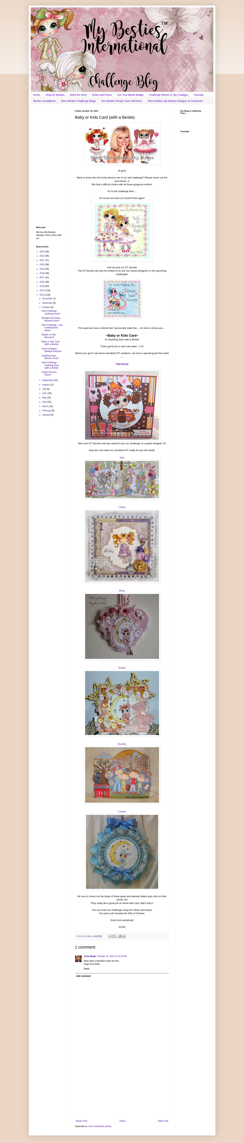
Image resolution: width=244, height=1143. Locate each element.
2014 (42, 290)
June (44, 393)
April (44, 402)
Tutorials (199, 94)
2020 (42, 264)
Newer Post (81, 1121)
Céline (122, 507)
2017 (42, 277)
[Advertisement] (122, 1089)
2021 (42, 260)
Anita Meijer (90, 956)
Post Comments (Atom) (100, 1126)
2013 (42, 295)
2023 (42, 251)
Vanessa (122, 364)
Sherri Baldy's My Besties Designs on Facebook (175, 100)
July (44, 389)
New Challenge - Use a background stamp (52, 328)
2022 (42, 256)
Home (36, 94)
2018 (42, 273)
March (45, 406)
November (47, 303)
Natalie (122, 667)
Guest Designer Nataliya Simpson (52, 350)
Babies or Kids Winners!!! (49, 335)
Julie (122, 457)
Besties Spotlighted (44, 100)
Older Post (163, 1121)
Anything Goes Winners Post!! (50, 357)
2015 (42, 286)
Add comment (83, 976)
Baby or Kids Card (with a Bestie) (50, 343)
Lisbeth (122, 811)
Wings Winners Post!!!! (49, 373)
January (46, 415)
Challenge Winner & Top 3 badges (168, 94)
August (46, 384)
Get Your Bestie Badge (130, 94)
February (47, 410)
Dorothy (122, 744)
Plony (122, 590)
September (48, 380)
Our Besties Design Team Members (121, 100)
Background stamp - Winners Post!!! (51, 319)
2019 (42, 269)
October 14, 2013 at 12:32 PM (112, 956)
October (46, 307)
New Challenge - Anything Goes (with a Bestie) (50, 365)
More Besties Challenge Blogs (78, 100)
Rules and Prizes (102, 94)
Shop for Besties (55, 94)
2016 (42, 282)
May (44, 397)
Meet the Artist (78, 94)
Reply (87, 968)
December (47, 298)
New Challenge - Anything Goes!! (51, 312)
